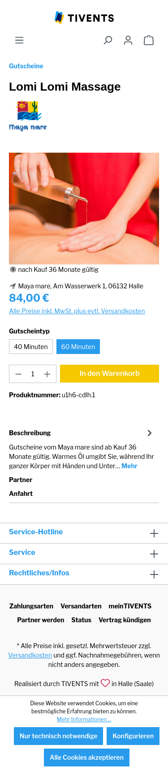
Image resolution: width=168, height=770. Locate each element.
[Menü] (19, 40)
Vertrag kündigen (125, 620)
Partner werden (40, 620)
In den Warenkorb (109, 373)
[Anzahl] (33, 374)
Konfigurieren (133, 736)
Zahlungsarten (31, 606)
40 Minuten (31, 346)
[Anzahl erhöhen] (47, 374)
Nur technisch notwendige (59, 736)
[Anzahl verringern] (18, 374)
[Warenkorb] (148, 40)
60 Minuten (78, 346)
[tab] (82, 449)
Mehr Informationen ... (84, 719)
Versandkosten (30, 655)
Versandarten (81, 606)
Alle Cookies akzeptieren (87, 757)
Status (81, 620)
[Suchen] (107, 40)
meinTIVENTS (130, 606)
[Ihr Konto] (128, 40)
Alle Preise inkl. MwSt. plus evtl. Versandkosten (77, 311)
